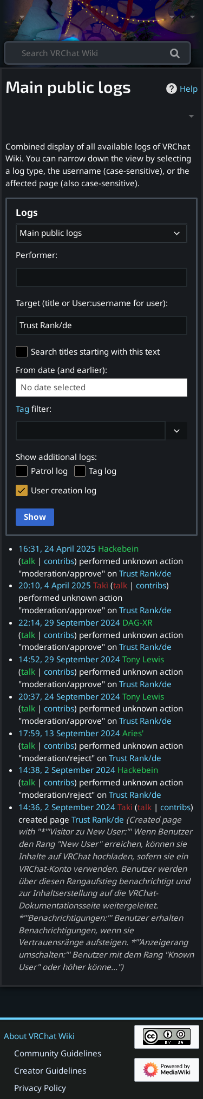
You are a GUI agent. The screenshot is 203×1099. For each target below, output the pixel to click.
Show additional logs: (56, 456)
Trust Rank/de (145, 573)
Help (180, 88)
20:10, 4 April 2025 (54, 585)
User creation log (63, 490)
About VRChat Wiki (39, 1035)
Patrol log (49, 470)
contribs (59, 560)
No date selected (53, 387)
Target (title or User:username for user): (92, 302)
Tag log (102, 470)
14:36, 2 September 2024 (66, 807)
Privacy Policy (40, 1087)
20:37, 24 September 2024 (69, 696)
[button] (176, 431)
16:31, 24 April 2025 (57, 548)
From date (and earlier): (61, 369)
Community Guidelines (57, 1053)
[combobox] (101, 233)
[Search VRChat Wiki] (97, 52)
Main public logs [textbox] (50, 232)
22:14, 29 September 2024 (69, 622)
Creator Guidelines (50, 1070)
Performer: (36, 254)
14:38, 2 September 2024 (66, 769)
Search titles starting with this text (95, 351)
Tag (22, 408)
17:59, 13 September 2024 (69, 733)
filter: (33, 408)
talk (28, 560)
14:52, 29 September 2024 (69, 659)
